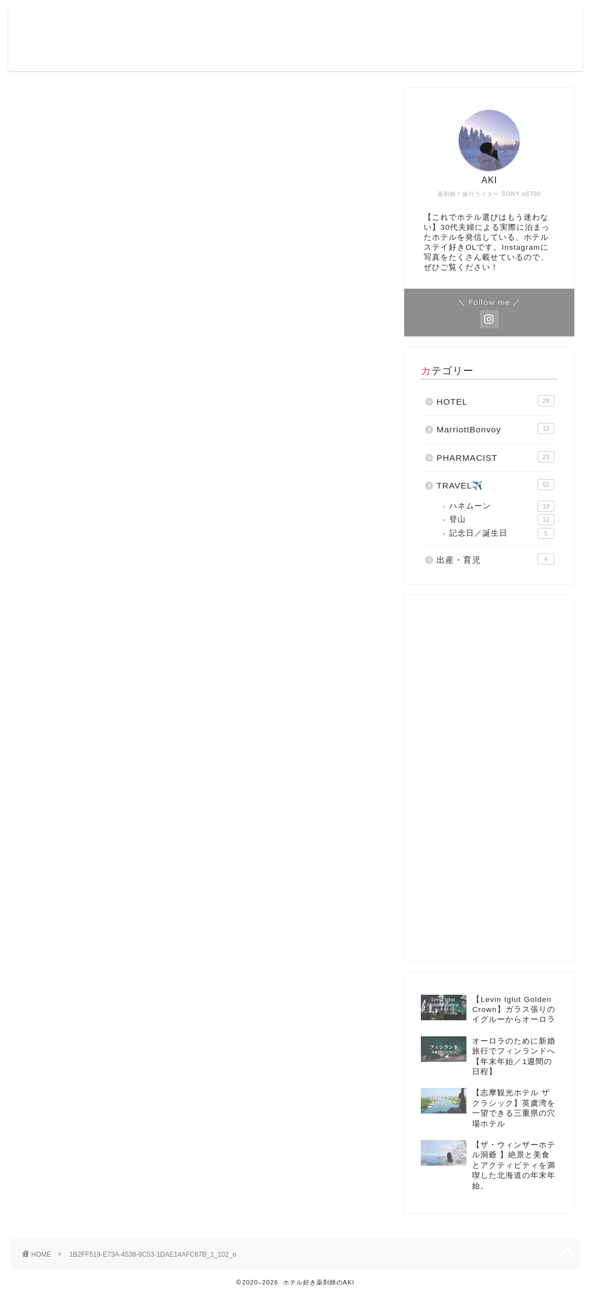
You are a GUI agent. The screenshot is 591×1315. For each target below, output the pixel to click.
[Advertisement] (485, 778)
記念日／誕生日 (501, 533)
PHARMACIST (495, 456)
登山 (501, 519)
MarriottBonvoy (495, 428)
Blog (402, 26)
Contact (505, 26)
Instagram (449, 26)
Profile (362, 26)
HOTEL (495, 400)
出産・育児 (495, 559)
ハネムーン (501, 506)
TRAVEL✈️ (495, 484)
